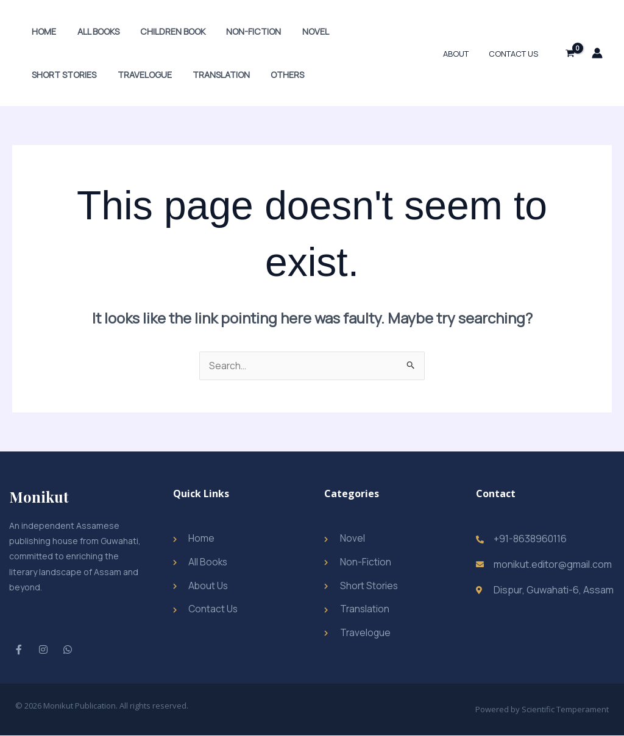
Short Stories (363, 31)
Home (42, 31)
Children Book (164, 31)
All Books (93, 31)
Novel (300, 31)
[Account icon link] (597, 53)
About (462, 53)
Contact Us (515, 53)
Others (193, 74)
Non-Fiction (241, 31)
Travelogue (57, 74)
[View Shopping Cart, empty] (570, 53)
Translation (130, 74)
